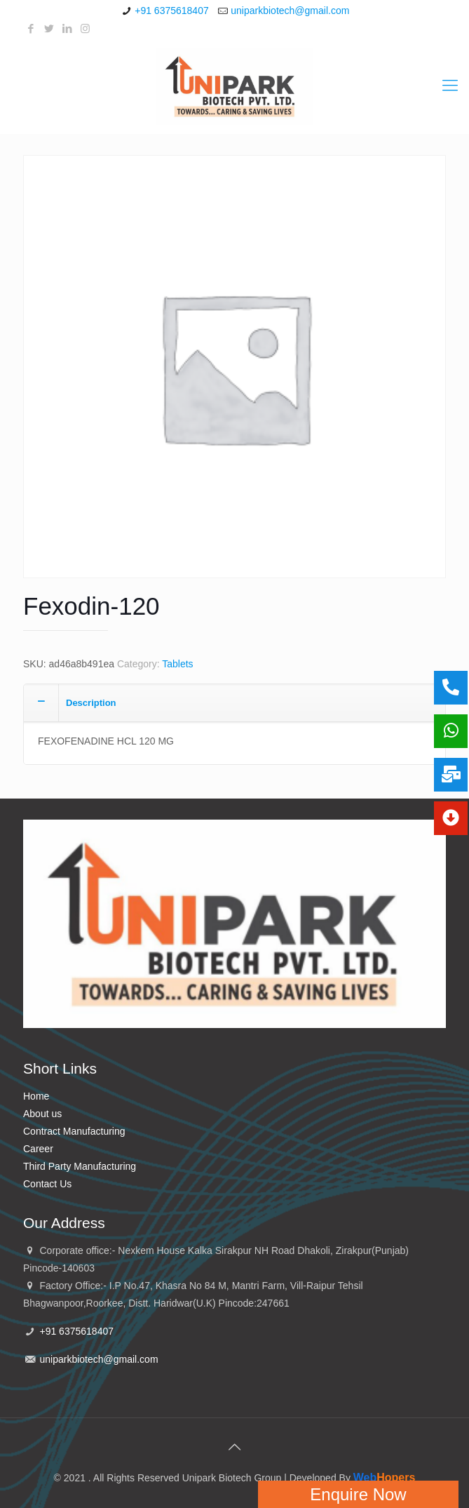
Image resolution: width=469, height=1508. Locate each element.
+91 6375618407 (172, 10)
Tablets (177, 663)
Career (38, 1148)
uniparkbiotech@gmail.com (290, 10)
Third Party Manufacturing (79, 1166)
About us (42, 1113)
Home (36, 1096)
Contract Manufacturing (74, 1131)
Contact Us (47, 1183)
